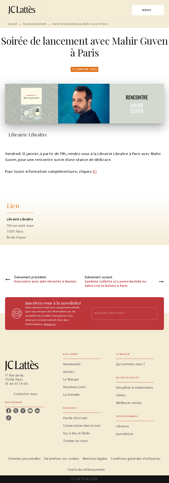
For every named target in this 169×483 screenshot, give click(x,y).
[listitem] (8, 410)
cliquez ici (49, 324)
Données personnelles (24, 459)
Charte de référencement (86, 470)
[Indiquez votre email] (119, 313)
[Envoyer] (152, 314)
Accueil (12, 24)
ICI (95, 171)
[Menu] (148, 10)
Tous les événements (35, 24)
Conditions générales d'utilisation (135, 459)
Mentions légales (94, 459)
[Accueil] (23, 10)
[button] (82, 364)
